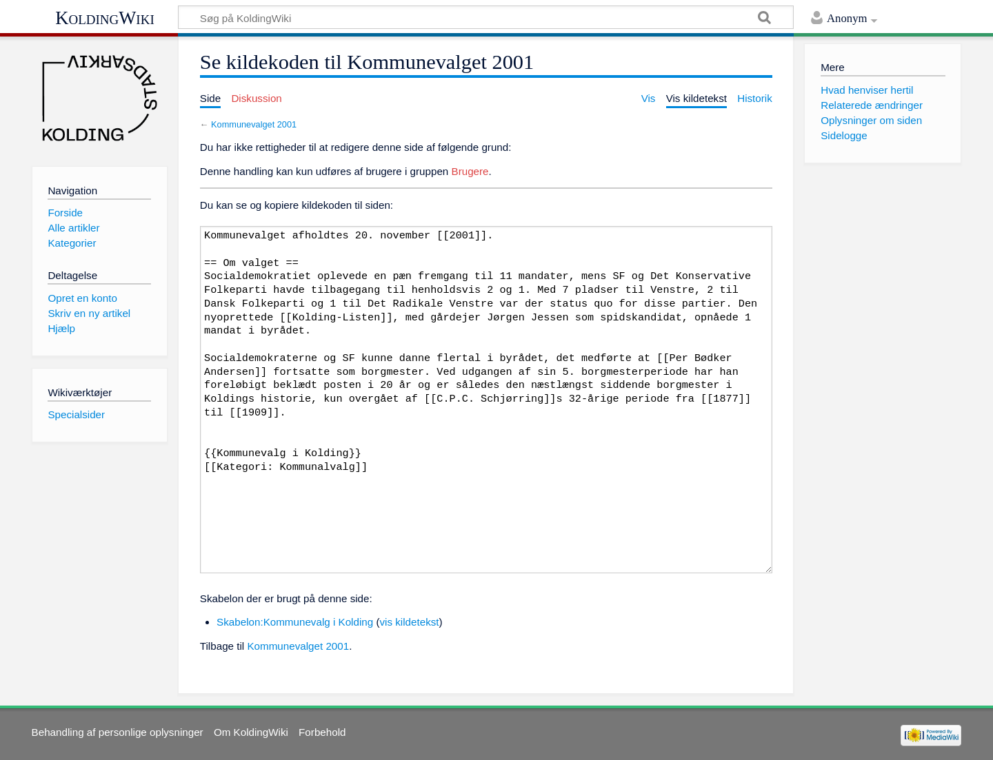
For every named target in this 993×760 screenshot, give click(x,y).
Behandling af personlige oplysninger (117, 732)
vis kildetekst (409, 622)
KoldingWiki (104, 18)
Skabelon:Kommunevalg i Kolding (295, 622)
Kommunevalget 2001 (254, 124)
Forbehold (322, 732)
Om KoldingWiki (251, 732)
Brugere (470, 171)
